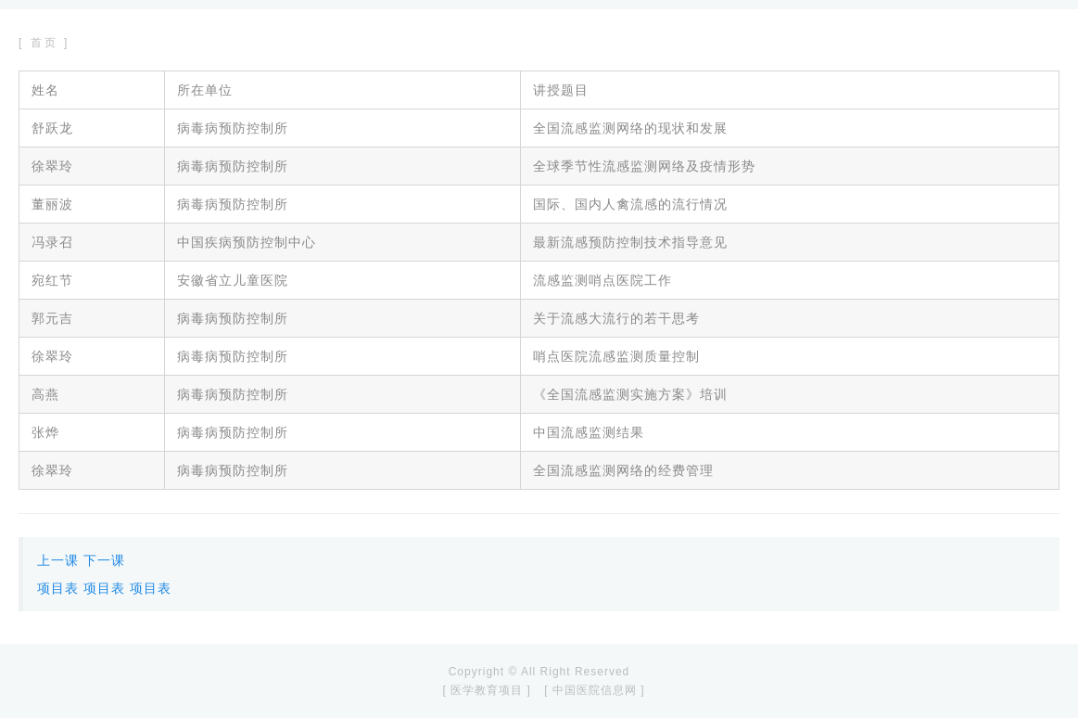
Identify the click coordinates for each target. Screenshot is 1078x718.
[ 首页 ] (44, 42)
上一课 (58, 560)
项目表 (58, 588)
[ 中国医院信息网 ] (594, 690)
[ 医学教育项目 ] (486, 690)
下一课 (104, 560)
